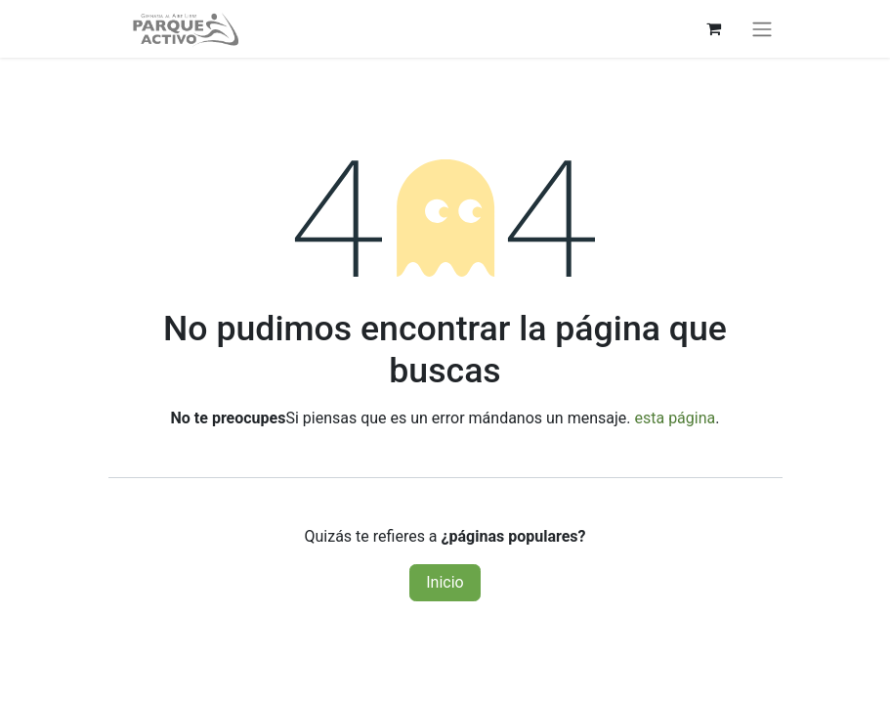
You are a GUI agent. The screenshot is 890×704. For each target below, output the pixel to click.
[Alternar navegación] (762, 29)
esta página (674, 418)
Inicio (444, 582)
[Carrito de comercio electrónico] (714, 28)
